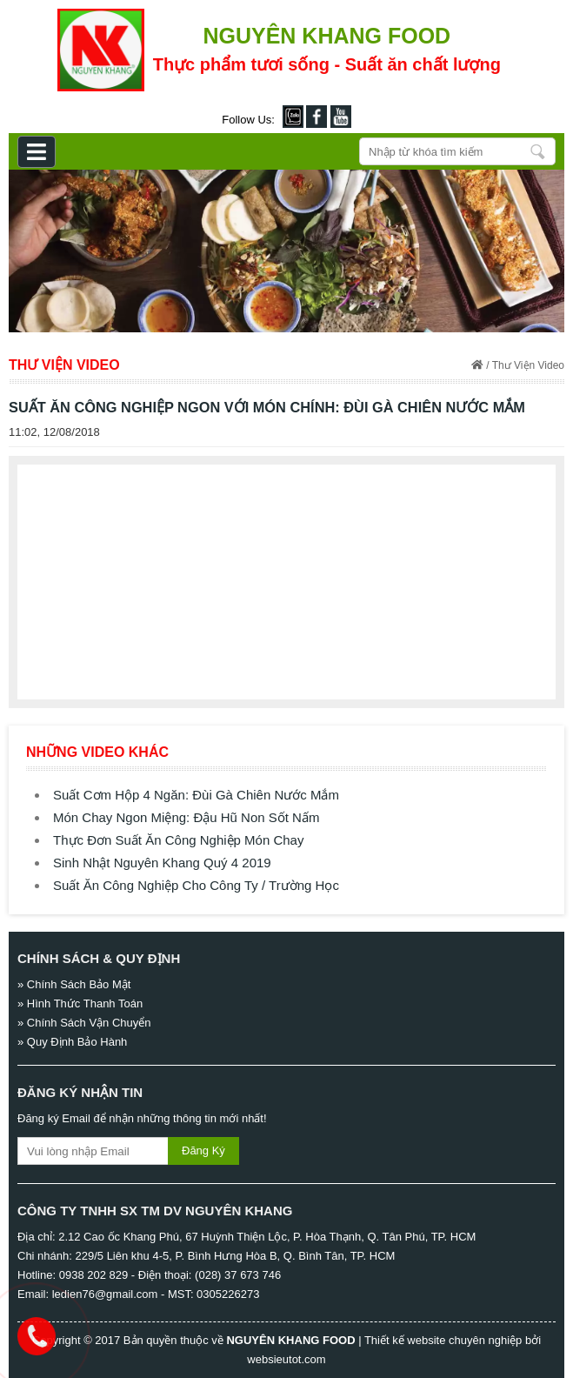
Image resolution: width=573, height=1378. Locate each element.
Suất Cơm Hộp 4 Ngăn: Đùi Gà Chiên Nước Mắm (196, 794)
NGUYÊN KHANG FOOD (290, 1340)
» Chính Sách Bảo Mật (73, 984)
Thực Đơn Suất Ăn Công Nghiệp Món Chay (178, 840)
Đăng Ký (203, 1150)
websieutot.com (286, 1359)
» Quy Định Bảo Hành (72, 1041)
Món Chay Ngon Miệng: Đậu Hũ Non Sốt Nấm (186, 817)
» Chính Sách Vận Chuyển (83, 1022)
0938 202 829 (94, 1274)
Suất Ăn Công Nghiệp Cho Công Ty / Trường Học (196, 885)
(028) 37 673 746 (238, 1274)
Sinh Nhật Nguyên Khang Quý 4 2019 (162, 862)
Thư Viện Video (528, 365)
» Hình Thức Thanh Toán (80, 1003)
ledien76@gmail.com (105, 1294)
